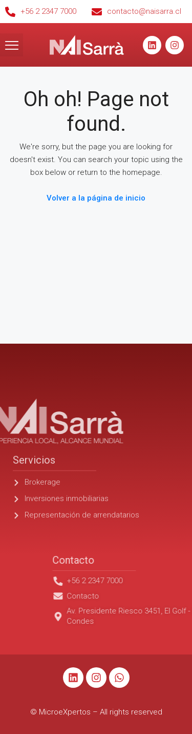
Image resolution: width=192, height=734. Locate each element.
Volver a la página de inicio (96, 198)
